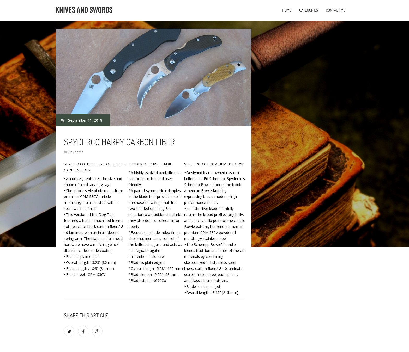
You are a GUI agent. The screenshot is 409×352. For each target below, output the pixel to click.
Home (286, 10)
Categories (308, 10)
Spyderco (75, 152)
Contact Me (335, 10)
